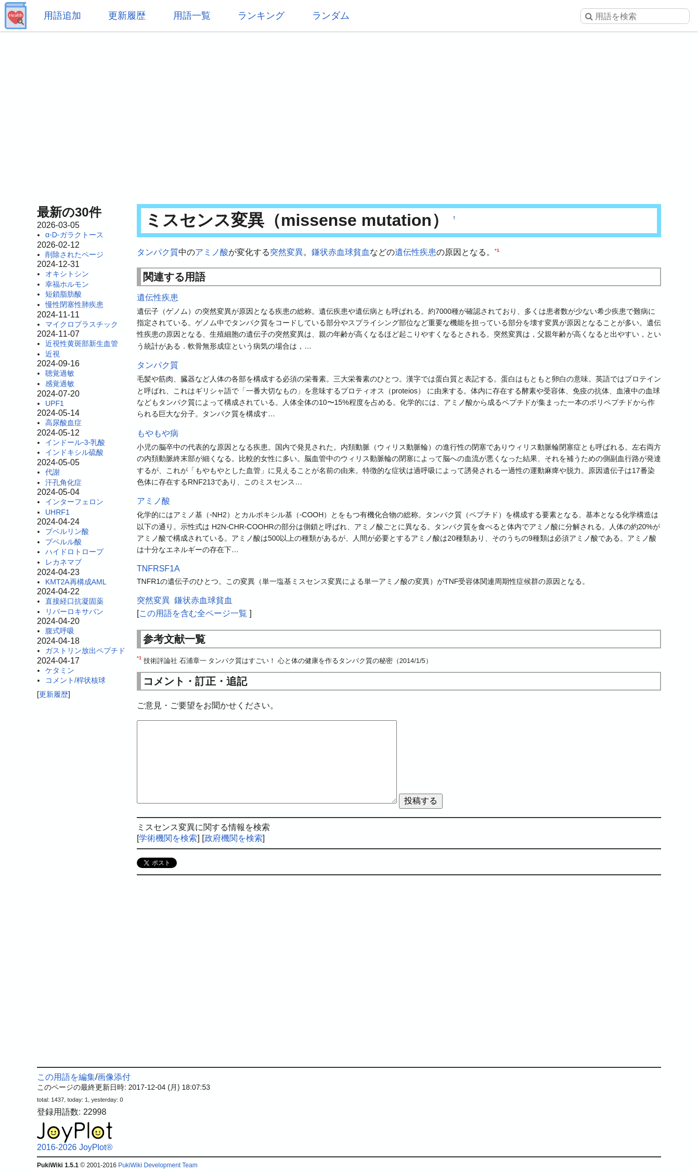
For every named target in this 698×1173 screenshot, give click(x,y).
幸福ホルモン (67, 284)
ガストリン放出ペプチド (85, 650)
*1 (497, 250)
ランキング (261, 15)
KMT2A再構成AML (75, 582)
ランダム (331, 15)
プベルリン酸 (67, 531)
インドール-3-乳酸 (75, 442)
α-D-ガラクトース (74, 235)
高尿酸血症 (63, 422)
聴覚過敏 (59, 373)
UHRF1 (57, 512)
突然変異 (286, 252)
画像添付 (114, 1077)
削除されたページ (74, 254)
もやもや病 (157, 433)
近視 (52, 354)
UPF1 (54, 403)
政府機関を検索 (233, 838)
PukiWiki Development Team (158, 1165)
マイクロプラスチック (81, 324)
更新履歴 (127, 15)
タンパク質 (157, 252)
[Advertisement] (349, 114)
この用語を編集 (66, 1077)
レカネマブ (63, 562)
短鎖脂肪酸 (63, 294)
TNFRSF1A (158, 568)
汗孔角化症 (63, 482)
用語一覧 (192, 15)
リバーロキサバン (74, 611)
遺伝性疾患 (415, 252)
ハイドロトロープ (74, 551)
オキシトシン (67, 274)
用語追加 (62, 15)
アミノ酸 (211, 252)
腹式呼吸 (59, 631)
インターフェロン (74, 502)
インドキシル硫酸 (74, 452)
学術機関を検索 (168, 838)
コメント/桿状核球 (75, 680)
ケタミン (59, 670)
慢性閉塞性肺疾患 (74, 304)
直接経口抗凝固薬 (74, 601)
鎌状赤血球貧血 (341, 252)
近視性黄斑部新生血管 (81, 343)
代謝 (52, 472)
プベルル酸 (63, 542)
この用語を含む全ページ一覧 (193, 613)
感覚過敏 (59, 383)
